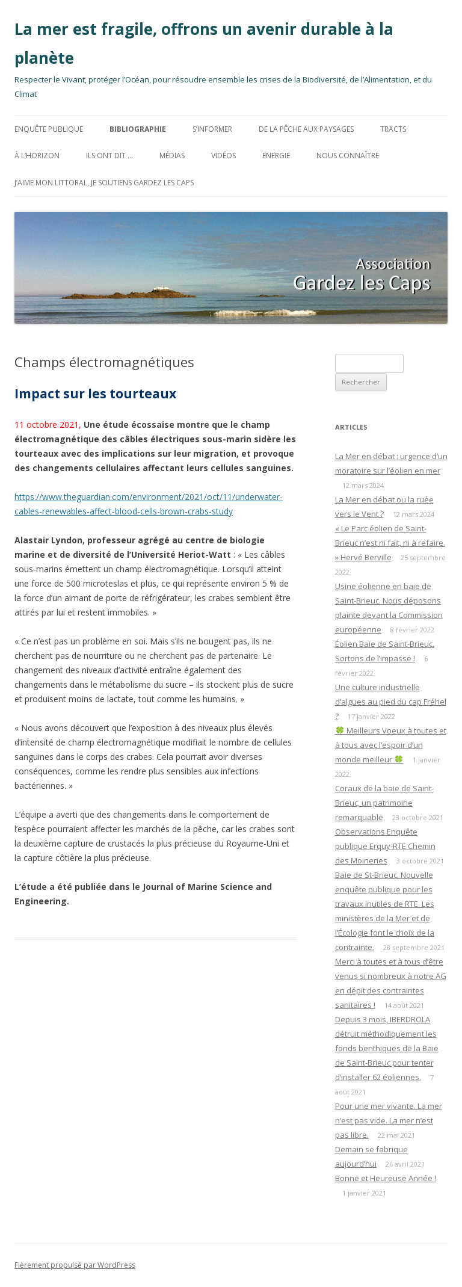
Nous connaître (347, 155)
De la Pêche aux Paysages (306, 129)
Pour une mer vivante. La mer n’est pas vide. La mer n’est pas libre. (388, 1120)
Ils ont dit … (109, 155)
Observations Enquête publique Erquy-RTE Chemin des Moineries (385, 846)
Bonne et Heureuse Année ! (385, 1178)
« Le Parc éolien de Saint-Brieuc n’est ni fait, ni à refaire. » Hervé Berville (390, 543)
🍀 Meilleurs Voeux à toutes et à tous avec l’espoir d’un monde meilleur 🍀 (390, 745)
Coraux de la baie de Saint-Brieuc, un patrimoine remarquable (384, 803)
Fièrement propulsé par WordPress (74, 1265)
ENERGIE (276, 155)
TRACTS (393, 129)
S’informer (212, 129)
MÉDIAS (172, 155)
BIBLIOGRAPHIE (137, 129)
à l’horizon (37, 155)
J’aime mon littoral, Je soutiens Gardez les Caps (104, 182)
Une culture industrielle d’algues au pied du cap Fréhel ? (390, 701)
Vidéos (223, 155)
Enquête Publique (48, 129)
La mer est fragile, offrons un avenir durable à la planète (203, 43)
